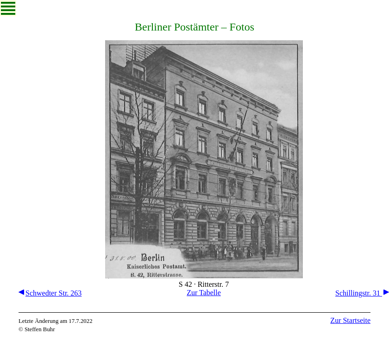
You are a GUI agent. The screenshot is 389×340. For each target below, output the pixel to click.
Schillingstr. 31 (362, 293)
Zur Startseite (350, 320)
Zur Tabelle (204, 293)
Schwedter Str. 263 (50, 293)
